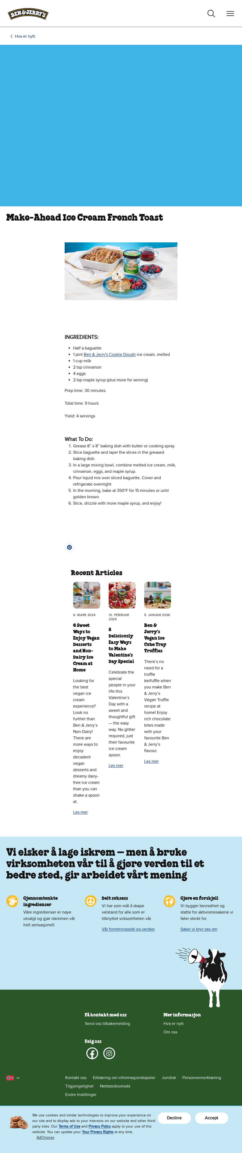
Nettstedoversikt (115, 1086)
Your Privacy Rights (97, 1132)
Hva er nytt (25, 36)
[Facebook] (92, 1053)
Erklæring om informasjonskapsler (124, 1077)
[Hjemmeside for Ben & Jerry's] (28, 13)
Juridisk (169, 1077)
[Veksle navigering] (230, 13)
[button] (13, 1077)
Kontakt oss (75, 1077)
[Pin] (69, 547)
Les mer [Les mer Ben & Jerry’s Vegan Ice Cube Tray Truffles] (151, 761)
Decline (174, 1118)
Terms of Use (69, 1126)
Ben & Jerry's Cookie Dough (110, 354)
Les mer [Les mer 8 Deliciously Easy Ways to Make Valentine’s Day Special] (116, 765)
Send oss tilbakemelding (107, 1023)
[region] (121, 1129)
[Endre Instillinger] (150, 1094)
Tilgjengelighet (79, 1086)
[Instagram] (109, 1053)
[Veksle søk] (211, 13)
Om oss (170, 1032)
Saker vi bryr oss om (199, 929)
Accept (211, 1118)
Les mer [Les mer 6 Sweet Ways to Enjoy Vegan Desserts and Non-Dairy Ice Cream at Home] (80, 812)
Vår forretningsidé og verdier (128, 929)
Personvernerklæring (201, 1077)
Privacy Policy (100, 1126)
